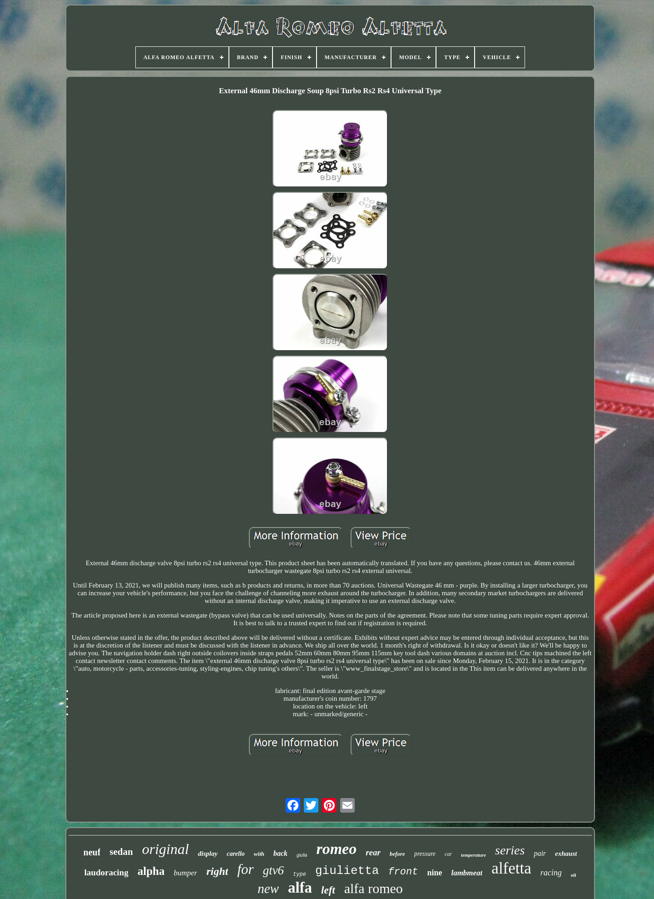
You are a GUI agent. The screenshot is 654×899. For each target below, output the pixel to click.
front (403, 872)
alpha (151, 871)
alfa (300, 887)
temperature (473, 855)
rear (373, 852)
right (217, 871)
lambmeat (466, 873)
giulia (302, 855)
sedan (121, 851)
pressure (425, 853)
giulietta (347, 871)
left (328, 890)
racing (551, 872)
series (510, 850)
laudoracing (106, 872)
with (259, 853)
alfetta (511, 868)
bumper (185, 873)
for (245, 869)
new (268, 888)
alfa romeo (373, 888)
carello (236, 853)
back (280, 853)
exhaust (566, 853)
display (208, 853)
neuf (92, 852)
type (299, 874)
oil (573, 875)
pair (540, 853)
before (397, 853)
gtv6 (273, 870)
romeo (336, 848)
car (448, 854)
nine (434, 872)
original (165, 849)
